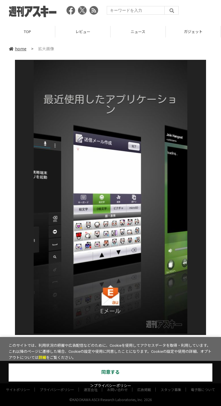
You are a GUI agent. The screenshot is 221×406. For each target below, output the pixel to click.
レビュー (82, 31)
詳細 (42, 357)
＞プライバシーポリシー (110, 386)
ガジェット (193, 31)
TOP (27, 31)
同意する (110, 372)
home (17, 48)
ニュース (138, 31)
